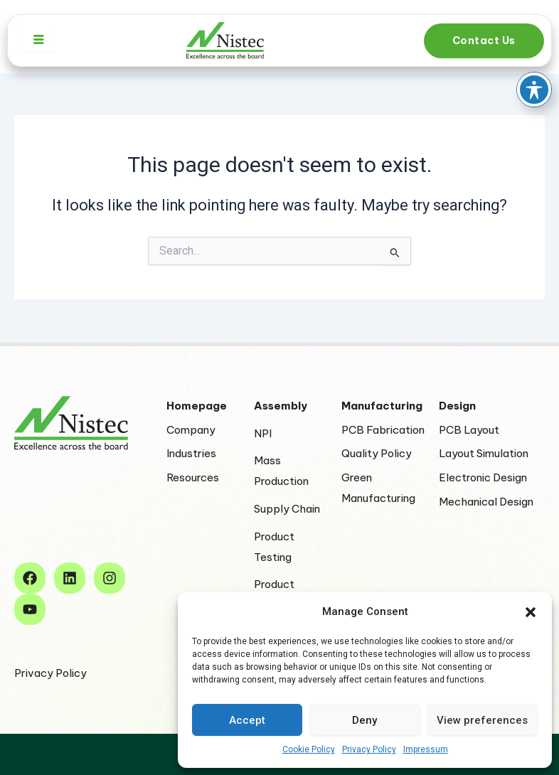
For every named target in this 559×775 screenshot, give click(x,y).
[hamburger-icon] (39, 40)
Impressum (425, 749)
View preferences (482, 720)
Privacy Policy (369, 749)
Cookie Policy (308, 749)
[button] (530, 612)
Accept (247, 720)
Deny (364, 720)
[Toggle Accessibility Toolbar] (534, 43)
